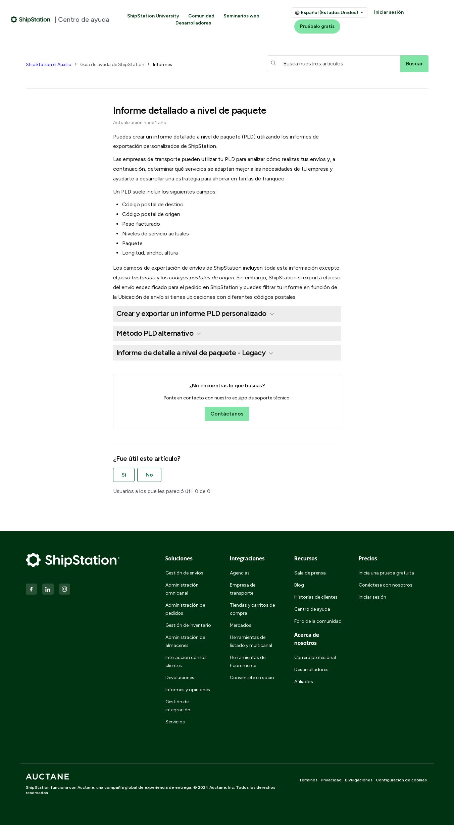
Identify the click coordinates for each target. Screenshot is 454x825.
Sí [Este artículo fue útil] (123, 475)
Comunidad (201, 16)
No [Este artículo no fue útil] (149, 475)
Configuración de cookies (401, 780)
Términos (308, 780)
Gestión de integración (177, 706)
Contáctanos (227, 413)
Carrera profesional (315, 657)
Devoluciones (179, 677)
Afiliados (303, 681)
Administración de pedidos (185, 609)
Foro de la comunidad (318, 621)
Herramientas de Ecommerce (247, 661)
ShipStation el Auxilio (48, 64)
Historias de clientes (316, 597)
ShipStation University (153, 16)
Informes (162, 64)
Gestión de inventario (188, 625)
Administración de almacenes (185, 641)
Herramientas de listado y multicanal (251, 641)
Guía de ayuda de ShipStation (112, 64)
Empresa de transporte (242, 589)
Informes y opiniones (187, 690)
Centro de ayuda (312, 609)
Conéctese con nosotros (385, 585)
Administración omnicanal (182, 589)
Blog (299, 585)
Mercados (240, 625)
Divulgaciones (358, 780)
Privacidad (331, 780)
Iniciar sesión (389, 12)
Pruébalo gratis (317, 26)
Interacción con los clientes (186, 661)
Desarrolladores (193, 23)
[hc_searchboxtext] (333, 63)
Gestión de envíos (184, 573)
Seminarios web (241, 16)
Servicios (175, 722)
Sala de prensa (310, 573)
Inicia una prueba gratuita (386, 573)
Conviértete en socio (252, 677)
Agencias (240, 573)
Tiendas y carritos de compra (252, 609)
